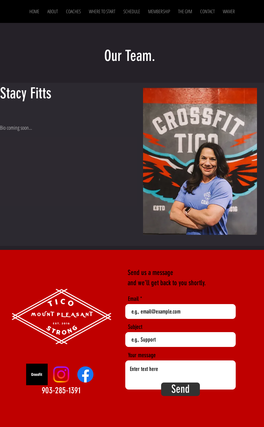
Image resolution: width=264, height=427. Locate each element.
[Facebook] (85, 374)
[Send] (180, 389)
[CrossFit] (37, 374)
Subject (135, 327)
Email (133, 299)
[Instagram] (61, 374)
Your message (142, 355)
